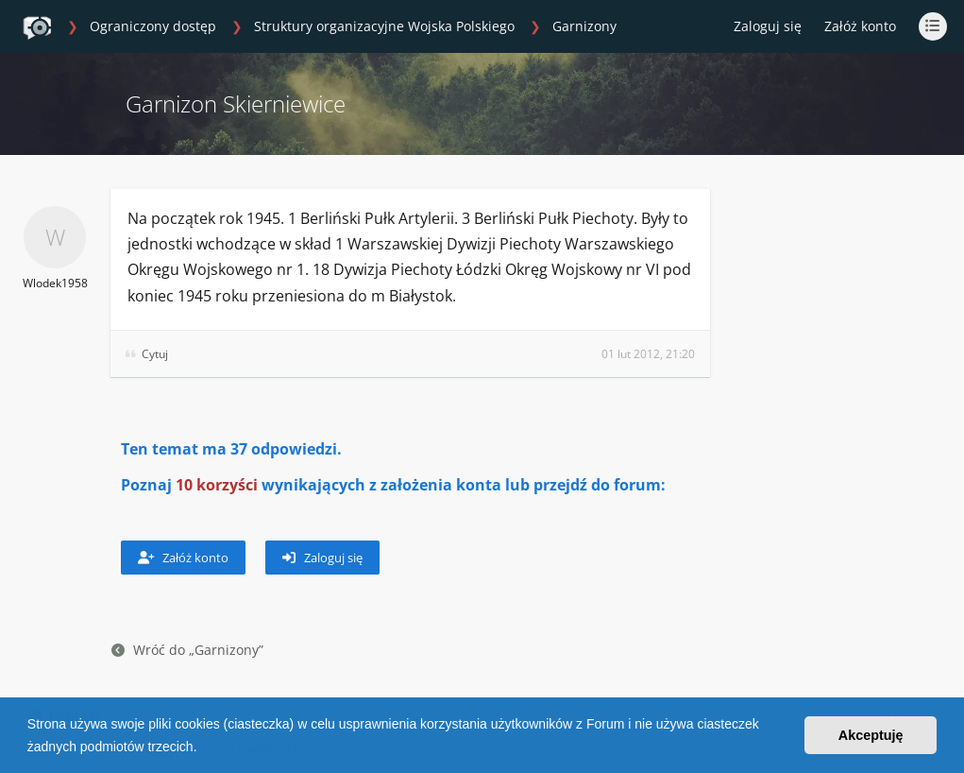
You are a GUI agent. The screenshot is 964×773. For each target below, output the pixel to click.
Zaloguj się (322, 557)
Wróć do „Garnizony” (187, 650)
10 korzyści (217, 484)
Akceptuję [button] (871, 735)
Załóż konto (860, 26)
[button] (203, 748)
